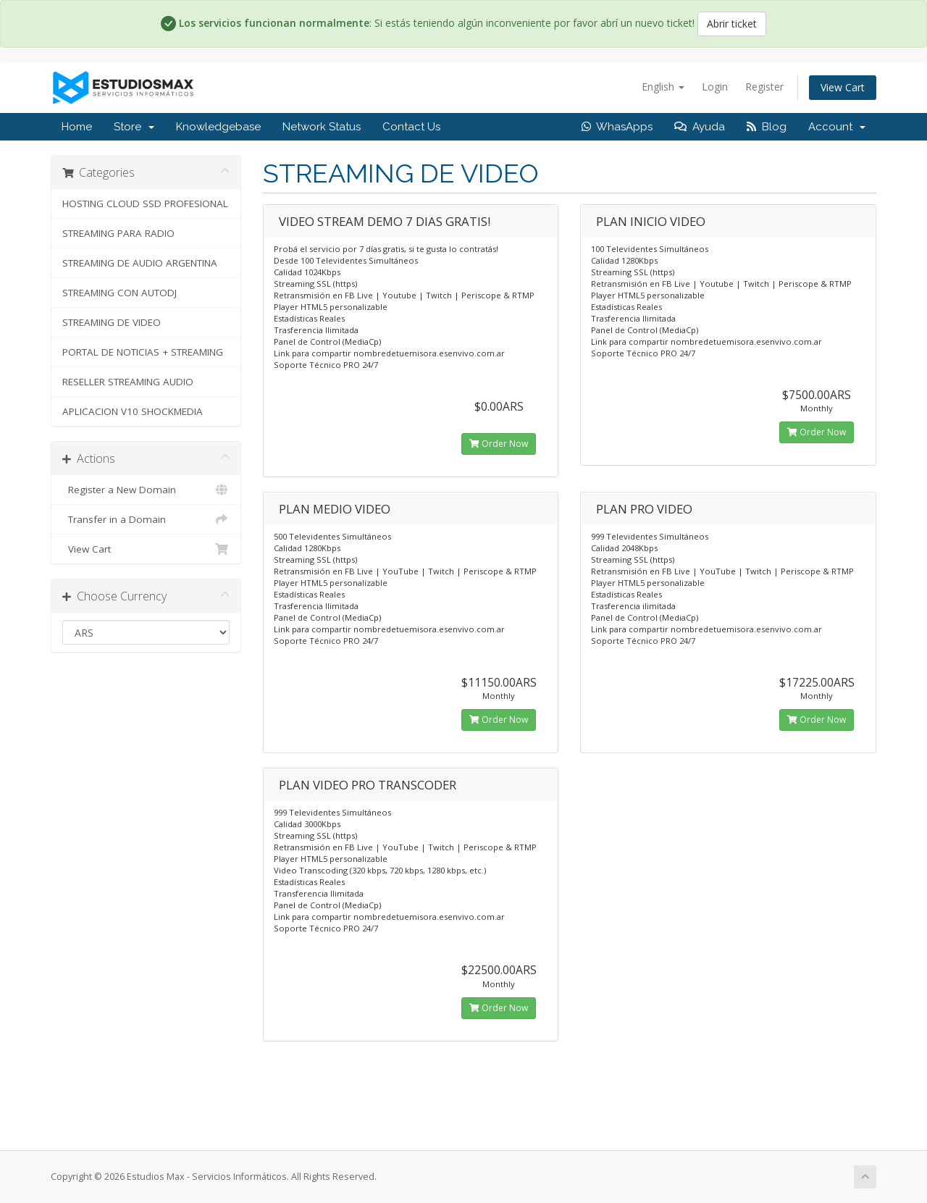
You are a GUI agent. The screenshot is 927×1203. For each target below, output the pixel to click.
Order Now (498, 443)
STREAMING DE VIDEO (111, 322)
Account (836, 126)
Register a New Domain (146, 489)
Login (715, 86)
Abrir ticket (732, 23)
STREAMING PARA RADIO (118, 233)
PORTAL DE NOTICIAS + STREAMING (142, 352)
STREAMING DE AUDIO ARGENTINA (139, 262)
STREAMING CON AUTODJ (119, 292)
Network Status (321, 126)
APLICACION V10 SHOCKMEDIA (132, 411)
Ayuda (699, 126)
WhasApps (617, 126)
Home (77, 126)
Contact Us (411, 126)
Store (134, 126)
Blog (767, 126)
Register (764, 86)
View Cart (843, 87)
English (663, 86)
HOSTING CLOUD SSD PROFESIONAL (145, 203)
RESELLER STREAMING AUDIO (127, 381)
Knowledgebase (218, 126)
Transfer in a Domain (146, 519)
